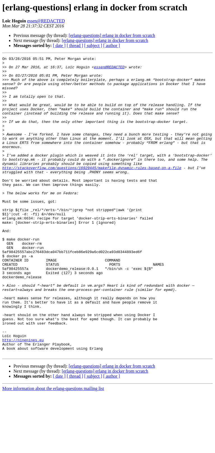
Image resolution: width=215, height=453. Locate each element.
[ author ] (111, 45)
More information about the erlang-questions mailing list (53, 448)
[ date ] (59, 45)
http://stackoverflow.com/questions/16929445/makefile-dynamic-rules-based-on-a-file (91, 190)
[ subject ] (93, 45)
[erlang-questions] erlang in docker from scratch (112, 35)
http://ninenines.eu (23, 397)
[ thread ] (75, 45)
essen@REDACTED (46, 20)
